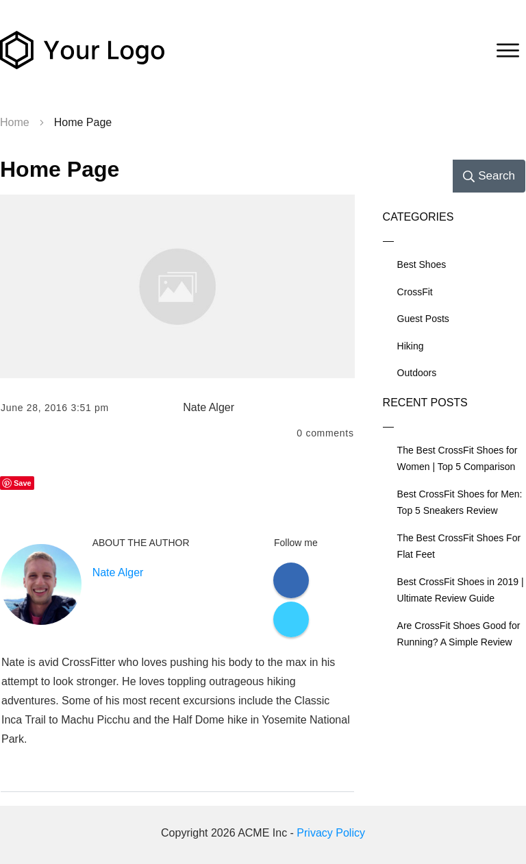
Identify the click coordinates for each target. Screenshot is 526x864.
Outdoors (417, 372)
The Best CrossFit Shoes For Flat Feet (459, 546)
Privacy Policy (331, 833)
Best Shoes (422, 264)
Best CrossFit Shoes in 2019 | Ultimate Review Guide (460, 590)
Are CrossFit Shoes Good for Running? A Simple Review (459, 634)
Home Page (59, 169)
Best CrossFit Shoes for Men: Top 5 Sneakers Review (460, 503)
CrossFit (415, 291)
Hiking (410, 346)
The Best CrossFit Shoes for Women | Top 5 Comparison (457, 459)
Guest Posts (423, 318)
